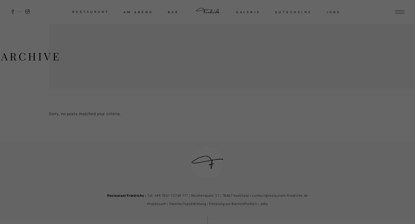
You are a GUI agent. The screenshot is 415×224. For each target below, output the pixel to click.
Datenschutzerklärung (318, 169)
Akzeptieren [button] (342, 182)
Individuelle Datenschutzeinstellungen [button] (342, 213)
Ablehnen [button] (342, 197)
